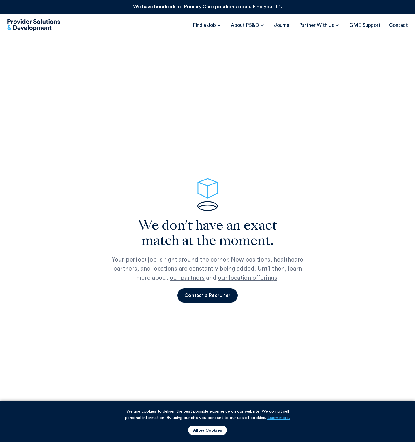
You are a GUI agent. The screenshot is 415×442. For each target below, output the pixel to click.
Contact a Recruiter (207, 295)
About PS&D (245, 25)
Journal (282, 25)
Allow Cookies (207, 430)
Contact (398, 25)
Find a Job (204, 25)
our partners (187, 278)
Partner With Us (316, 25)
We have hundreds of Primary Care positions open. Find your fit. (207, 6)
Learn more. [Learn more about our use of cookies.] (278, 417)
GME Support (364, 25)
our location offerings (247, 278)
